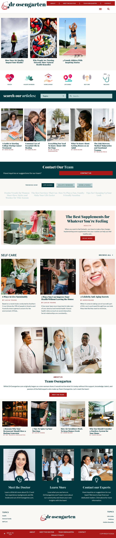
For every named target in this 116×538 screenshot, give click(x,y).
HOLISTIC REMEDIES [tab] (65, 185)
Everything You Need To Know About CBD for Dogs (57, 145)
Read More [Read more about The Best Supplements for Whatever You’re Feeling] (88, 238)
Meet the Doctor (69, 3)
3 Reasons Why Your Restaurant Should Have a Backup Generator (14, 431)
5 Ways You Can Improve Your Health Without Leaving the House (57, 298)
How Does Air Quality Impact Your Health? (14, 61)
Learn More (58, 487)
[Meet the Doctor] (19, 480)
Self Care (4, 521)
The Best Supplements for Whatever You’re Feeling (87, 218)
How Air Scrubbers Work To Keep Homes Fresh (71, 430)
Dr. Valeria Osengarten (53, 150)
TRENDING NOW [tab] (31, 185)
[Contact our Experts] (96, 480)
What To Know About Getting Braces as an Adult (80, 145)
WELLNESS (106, 84)
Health (87, 225)
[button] (100, 9)
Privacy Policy (57, 535)
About (52, 3)
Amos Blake (9, 149)
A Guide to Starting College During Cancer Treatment (12, 145)
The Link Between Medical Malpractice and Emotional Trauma (103, 146)
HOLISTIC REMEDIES (29, 84)
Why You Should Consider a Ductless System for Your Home (101, 431)
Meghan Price (102, 151)
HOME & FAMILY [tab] (85, 185)
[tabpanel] (58, 194)
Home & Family (6, 519)
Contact (108, 3)
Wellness (111, 519)
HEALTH (9, 84)
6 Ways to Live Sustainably (15, 296)
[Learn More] (58, 480)
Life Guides (110, 516)
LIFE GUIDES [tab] (47, 185)
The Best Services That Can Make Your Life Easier (44, 194)
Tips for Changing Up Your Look (99, 194)
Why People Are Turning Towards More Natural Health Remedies (43, 62)
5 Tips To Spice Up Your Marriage (42, 430)
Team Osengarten (90, 3)
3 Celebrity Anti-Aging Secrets (94, 296)
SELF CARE (87, 84)
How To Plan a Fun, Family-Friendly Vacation (71, 194)
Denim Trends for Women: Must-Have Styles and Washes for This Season (17, 195)
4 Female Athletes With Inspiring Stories (72, 61)
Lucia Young (11, 300)
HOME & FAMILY (48, 84)
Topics (53, 96)
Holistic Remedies (108, 522)
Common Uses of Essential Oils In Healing (32, 145)
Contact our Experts (96, 487)
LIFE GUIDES (67, 84)
